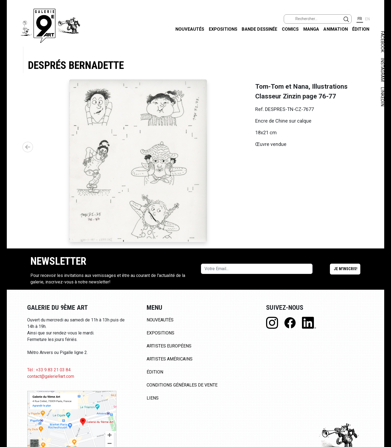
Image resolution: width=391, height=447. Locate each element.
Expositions (223, 29)
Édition (360, 29)
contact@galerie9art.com (50, 376)
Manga (311, 29)
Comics (290, 29)
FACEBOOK (382, 41)
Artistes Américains (170, 359)
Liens (153, 398)
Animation (335, 29)
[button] (27, 147)
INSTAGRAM (382, 70)
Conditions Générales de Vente (182, 385)
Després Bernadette (76, 65)
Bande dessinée (259, 29)
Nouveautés (189, 29)
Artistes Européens (169, 346)
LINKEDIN (382, 96)
